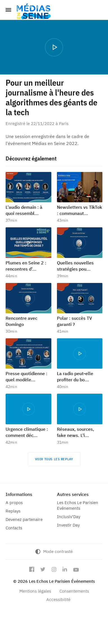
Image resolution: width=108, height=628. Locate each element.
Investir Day (68, 525)
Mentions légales (35, 591)
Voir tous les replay (54, 459)
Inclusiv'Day (68, 516)
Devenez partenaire (24, 519)
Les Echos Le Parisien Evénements (77, 505)
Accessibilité (58, 599)
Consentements (74, 591)
